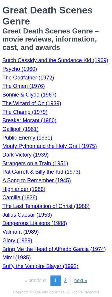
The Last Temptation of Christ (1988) (46, 206)
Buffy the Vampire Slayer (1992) (40, 266)
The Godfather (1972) (28, 78)
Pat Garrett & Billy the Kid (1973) (41, 172)
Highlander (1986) (23, 189)
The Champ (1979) (24, 112)
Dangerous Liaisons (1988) (34, 223)
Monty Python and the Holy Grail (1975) (49, 146)
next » (81, 280)
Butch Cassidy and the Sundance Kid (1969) (55, 60)
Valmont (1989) (20, 232)
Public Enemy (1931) (27, 138)
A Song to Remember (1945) (36, 180)
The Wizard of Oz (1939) (31, 103)
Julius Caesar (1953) (27, 215)
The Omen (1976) (23, 86)
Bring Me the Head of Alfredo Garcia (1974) (54, 249)
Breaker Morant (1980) (29, 120)
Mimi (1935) (16, 258)
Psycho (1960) (19, 69)
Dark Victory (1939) (25, 155)
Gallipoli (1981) (20, 129)
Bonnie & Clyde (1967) (29, 95)
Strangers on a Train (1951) (35, 163)
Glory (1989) (17, 241)
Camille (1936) (19, 197)
